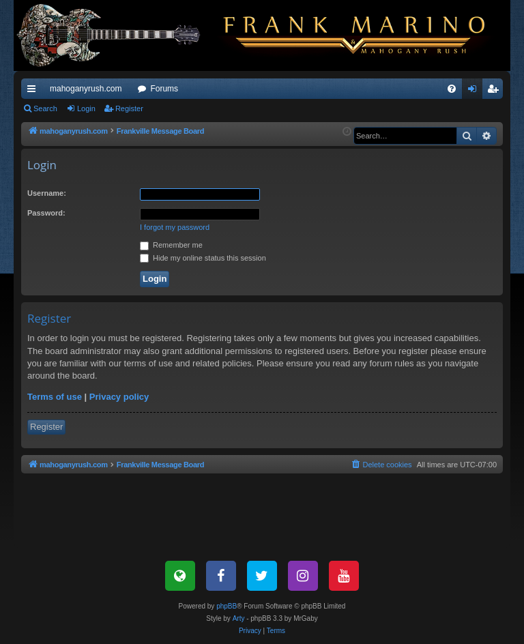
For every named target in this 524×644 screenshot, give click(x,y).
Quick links (34, 91)
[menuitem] (451, 88)
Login (86, 108)
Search (45, 108)
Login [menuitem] (475, 91)
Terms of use (54, 397)
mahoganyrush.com (85, 88)
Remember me (171, 245)
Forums (164, 88)
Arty (239, 618)
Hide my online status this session (203, 258)
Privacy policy (119, 397)
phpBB (226, 606)
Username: (46, 193)
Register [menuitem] (496, 91)
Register (129, 108)
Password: (46, 213)
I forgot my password (174, 227)
